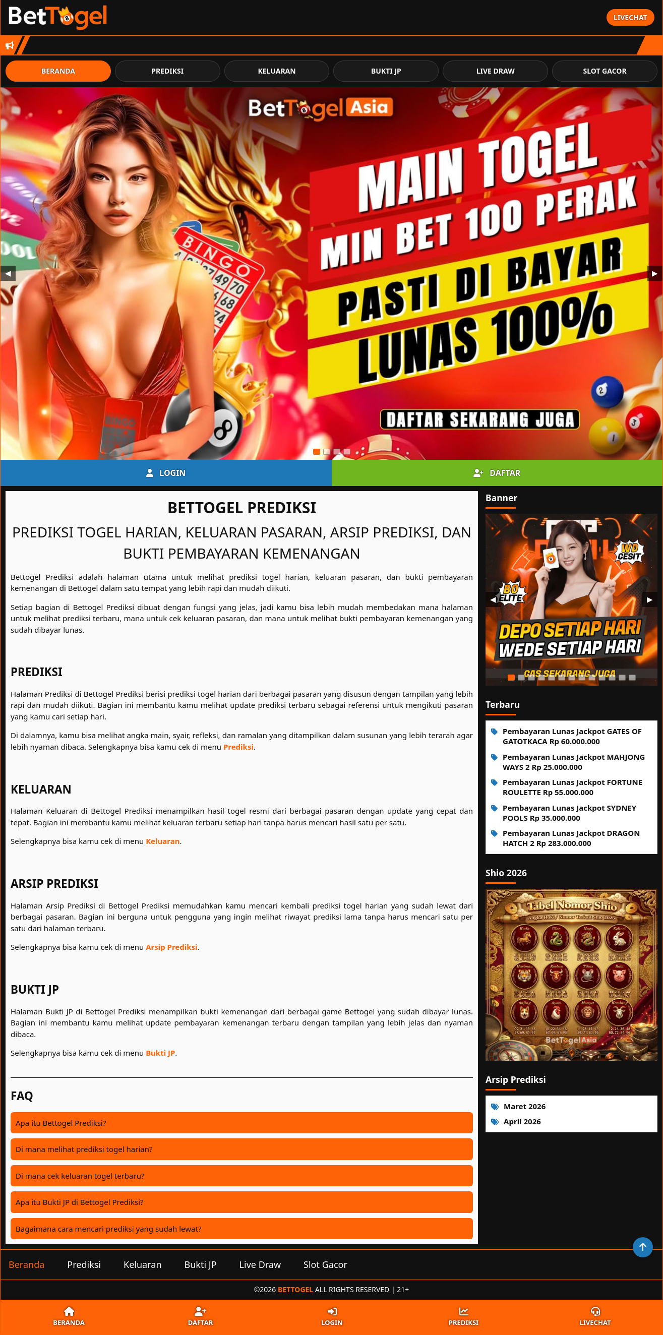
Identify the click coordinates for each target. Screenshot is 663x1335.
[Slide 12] (622, 678)
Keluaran (276, 71)
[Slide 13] (632, 678)
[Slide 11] (612, 678)
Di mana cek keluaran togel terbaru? (80, 1176)
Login (166, 472)
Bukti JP (386, 71)
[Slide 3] (336, 452)
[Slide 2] (326, 452)
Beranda (58, 71)
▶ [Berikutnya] (655, 273)
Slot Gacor (604, 71)
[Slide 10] (602, 678)
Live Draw (495, 71)
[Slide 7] (571, 678)
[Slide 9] (591, 678)
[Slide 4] (346, 452)
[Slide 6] (561, 678)
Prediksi (167, 71)
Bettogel (295, 1289)
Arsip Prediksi (171, 947)
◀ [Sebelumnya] (8, 273)
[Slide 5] (551, 678)
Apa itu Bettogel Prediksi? (61, 1123)
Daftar (496, 472)
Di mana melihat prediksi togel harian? (84, 1149)
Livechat (630, 17)
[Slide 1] (316, 452)
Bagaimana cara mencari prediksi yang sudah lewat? (108, 1229)
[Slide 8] (581, 678)
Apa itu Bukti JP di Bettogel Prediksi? (80, 1202)
